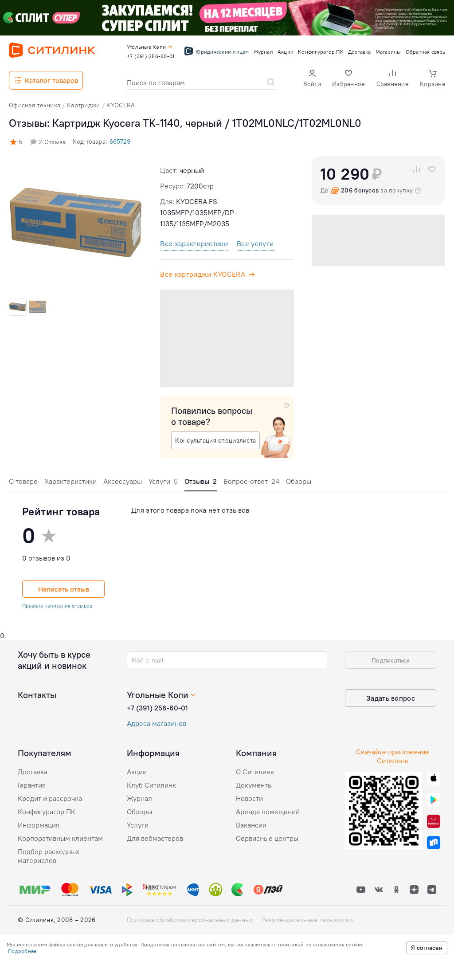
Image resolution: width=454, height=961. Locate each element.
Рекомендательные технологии (307, 920)
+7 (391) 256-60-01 (157, 707)
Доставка (32, 771)
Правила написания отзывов (57, 605)
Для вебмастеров (155, 838)
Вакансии (251, 824)
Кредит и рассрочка (50, 798)
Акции (137, 771)
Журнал (139, 798)
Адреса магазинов (156, 723)
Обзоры (298, 481)
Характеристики (70, 481)
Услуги (163, 481)
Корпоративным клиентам (60, 838)
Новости (249, 798)
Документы (254, 785)
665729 (120, 141)
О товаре (23, 481)
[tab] (23, 483)
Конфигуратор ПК (46, 811)
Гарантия (32, 785)
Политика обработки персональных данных (190, 920)
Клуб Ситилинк (151, 785)
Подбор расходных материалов (48, 856)
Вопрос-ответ (251, 481)
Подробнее (22, 951)
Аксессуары (122, 481)
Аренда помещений (268, 811)
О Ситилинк (255, 771)
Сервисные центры (267, 838)
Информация (38, 824)
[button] (312, 79)
